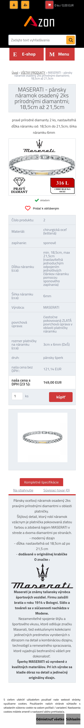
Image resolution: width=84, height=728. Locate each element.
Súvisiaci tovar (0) (56, 490)
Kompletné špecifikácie (41, 482)
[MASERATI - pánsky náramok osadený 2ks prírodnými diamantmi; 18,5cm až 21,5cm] (42, 140)
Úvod (15, 72)
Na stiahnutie (23, 490)
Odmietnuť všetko (50, 719)
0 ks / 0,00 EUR (64, 5)
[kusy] (17, 396)
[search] (71, 40)
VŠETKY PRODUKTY (33, 72)
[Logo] (39, 22)
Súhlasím (73, 719)
